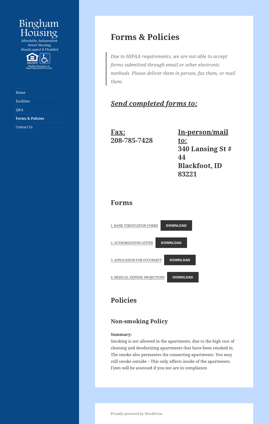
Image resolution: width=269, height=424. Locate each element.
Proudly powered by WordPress (136, 413)
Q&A (19, 109)
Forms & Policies (30, 118)
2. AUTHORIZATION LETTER (132, 243)
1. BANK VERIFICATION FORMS (134, 225)
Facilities (23, 101)
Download (176, 225)
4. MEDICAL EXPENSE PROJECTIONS (138, 277)
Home (20, 92)
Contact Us (24, 127)
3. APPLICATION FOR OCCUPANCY (136, 260)
